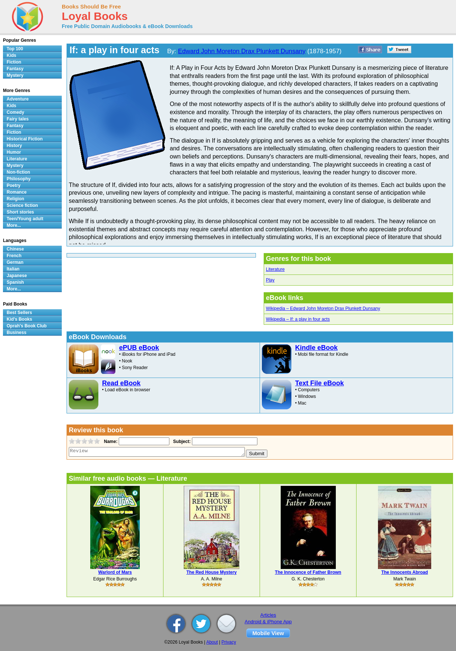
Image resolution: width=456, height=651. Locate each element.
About (212, 642)
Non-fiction (18, 172)
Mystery (15, 75)
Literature (275, 269)
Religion (15, 198)
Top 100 (15, 48)
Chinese (15, 249)
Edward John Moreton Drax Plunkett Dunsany (241, 51)
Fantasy (15, 68)
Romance (17, 192)
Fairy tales (17, 119)
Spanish (15, 282)
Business (16, 332)
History (14, 145)
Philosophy (19, 178)
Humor (14, 152)
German (15, 262)
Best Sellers (19, 312)
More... (14, 225)
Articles (268, 615)
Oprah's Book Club (27, 325)
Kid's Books (19, 319)
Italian (13, 269)
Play (270, 280)
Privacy (229, 642)
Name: (110, 441)
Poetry (13, 185)
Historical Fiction (25, 139)
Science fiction (22, 205)
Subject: (181, 441)
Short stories (20, 212)
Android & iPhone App (268, 621)
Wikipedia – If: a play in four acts (298, 319)
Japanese (17, 275)
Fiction (14, 62)
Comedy (15, 112)
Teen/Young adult (25, 218)
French (14, 255)
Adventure (17, 99)
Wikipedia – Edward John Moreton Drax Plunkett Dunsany (323, 308)
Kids (11, 55)
